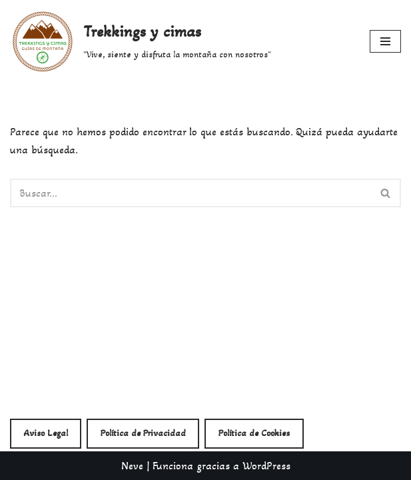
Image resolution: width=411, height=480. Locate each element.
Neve (132, 465)
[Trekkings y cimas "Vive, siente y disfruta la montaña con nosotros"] (140, 41)
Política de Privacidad (143, 433)
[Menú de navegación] (385, 41)
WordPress (266, 465)
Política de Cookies (254, 433)
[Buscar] (190, 193)
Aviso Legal (46, 433)
